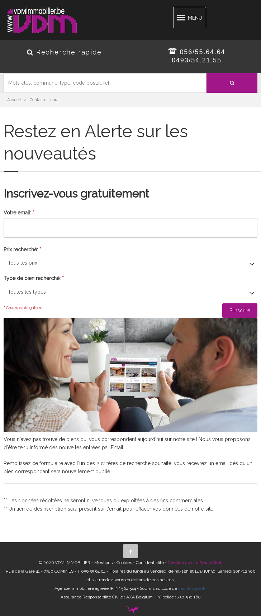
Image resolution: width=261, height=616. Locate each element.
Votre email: (19, 213)
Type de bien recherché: (34, 278)
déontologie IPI (192, 588)
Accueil (14, 100)
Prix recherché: (22, 249)
